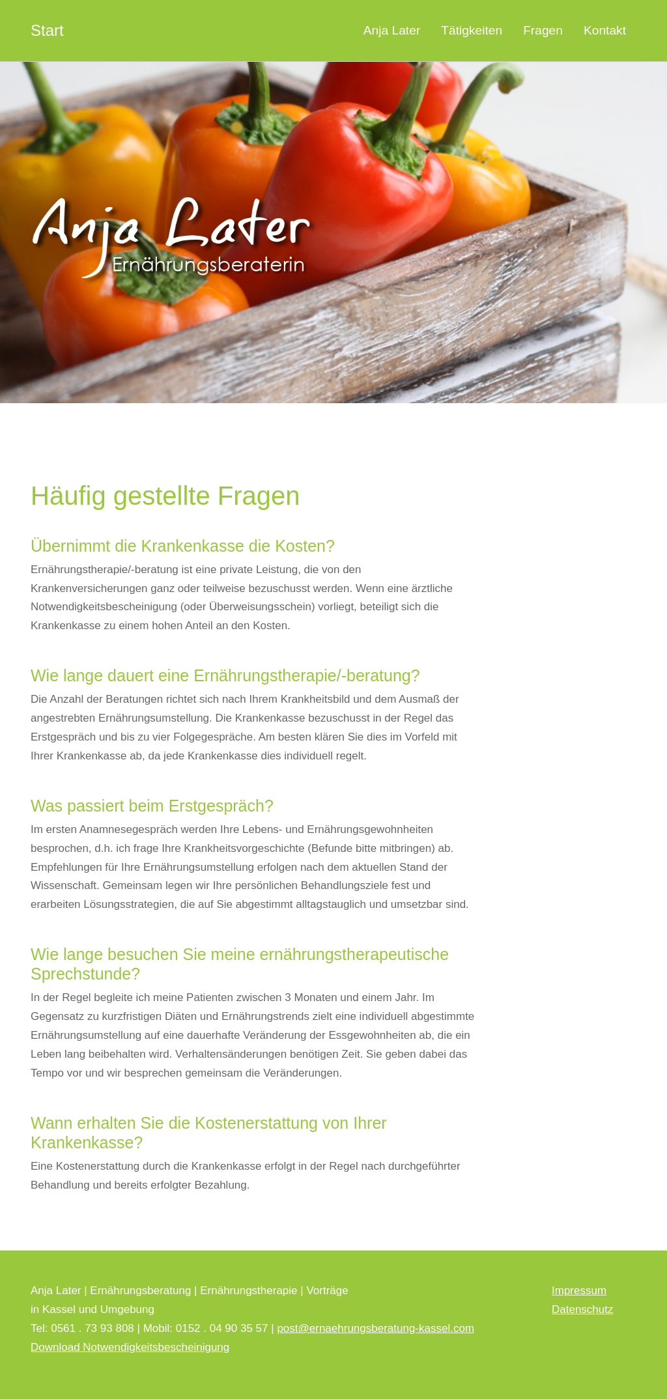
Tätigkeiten (471, 30)
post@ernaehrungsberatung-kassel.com (375, 1328)
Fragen (543, 30)
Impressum (579, 1290)
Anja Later (391, 30)
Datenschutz (583, 1309)
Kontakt (605, 30)
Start (47, 30)
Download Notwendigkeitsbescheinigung (130, 1347)
